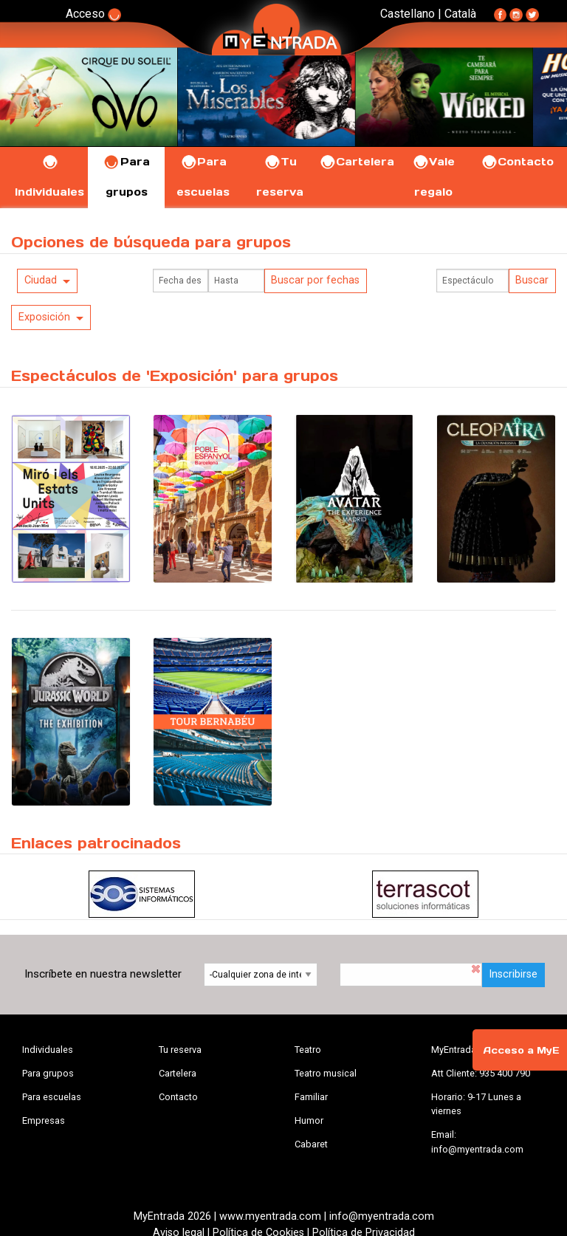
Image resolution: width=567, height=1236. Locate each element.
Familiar (311, 1096)
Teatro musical (326, 1073)
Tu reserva (180, 1049)
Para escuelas (51, 1096)
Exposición (44, 317)
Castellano (407, 14)
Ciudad (40, 280)
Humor (309, 1120)
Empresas (43, 1120)
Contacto (517, 161)
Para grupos (48, 1073)
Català (460, 14)
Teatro (308, 1049)
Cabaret (311, 1144)
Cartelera (356, 161)
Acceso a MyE (521, 1050)
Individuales (47, 1049)
